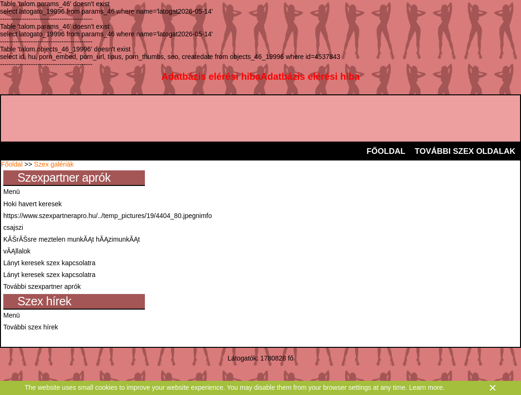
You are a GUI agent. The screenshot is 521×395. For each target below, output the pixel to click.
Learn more (426, 387)
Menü (11, 191)
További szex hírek (30, 327)
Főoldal (12, 164)
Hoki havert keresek (32, 204)
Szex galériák (54, 164)
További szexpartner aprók (42, 286)
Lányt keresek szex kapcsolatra (49, 263)
